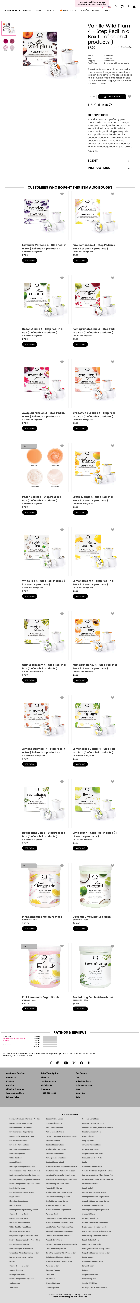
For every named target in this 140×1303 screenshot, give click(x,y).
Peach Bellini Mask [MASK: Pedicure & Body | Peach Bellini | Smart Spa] (54, 1240)
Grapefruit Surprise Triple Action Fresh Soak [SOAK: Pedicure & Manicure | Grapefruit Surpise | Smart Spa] (61, 1179)
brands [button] (51, 10)
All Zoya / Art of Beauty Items (94, 1287)
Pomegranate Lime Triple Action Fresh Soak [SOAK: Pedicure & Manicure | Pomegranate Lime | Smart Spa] (97, 1175)
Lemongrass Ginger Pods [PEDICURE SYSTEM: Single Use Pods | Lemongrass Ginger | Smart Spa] (19, 1149)
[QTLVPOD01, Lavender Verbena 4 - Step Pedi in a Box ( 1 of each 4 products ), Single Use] (45, 222)
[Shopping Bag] (134, 7)
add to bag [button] (109, 97)
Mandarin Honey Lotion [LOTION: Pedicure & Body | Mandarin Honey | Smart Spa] (92, 1244)
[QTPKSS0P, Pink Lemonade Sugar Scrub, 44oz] (45, 972)
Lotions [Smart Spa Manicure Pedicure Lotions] (85, 1270)
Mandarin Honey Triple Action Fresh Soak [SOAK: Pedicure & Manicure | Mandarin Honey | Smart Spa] (24, 1179)
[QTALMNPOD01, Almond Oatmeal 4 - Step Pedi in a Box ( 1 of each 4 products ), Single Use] (45, 726)
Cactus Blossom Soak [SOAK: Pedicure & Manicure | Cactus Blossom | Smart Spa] (55, 1162)
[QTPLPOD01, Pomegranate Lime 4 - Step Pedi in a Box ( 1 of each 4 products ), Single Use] (95, 306)
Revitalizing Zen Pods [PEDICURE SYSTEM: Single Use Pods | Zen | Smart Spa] (18, 1140)
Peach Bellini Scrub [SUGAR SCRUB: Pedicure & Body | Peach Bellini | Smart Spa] (54, 1188)
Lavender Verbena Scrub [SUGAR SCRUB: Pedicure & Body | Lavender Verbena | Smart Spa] (92, 1205)
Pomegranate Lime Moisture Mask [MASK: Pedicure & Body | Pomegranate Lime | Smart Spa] (96, 1231)
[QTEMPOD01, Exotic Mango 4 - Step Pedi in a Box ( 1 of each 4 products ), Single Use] (95, 474)
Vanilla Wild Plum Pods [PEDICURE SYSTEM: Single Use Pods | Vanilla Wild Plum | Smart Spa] (56, 1149)
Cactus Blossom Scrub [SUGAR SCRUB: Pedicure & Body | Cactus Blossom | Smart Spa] (19, 1214)
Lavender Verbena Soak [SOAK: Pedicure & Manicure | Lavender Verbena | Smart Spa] (92, 1166)
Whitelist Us (46, 1085)
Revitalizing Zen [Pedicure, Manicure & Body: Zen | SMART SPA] (89, 1279)
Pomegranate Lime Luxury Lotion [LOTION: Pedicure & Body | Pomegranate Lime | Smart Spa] (96, 1248)
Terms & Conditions (15, 1093)
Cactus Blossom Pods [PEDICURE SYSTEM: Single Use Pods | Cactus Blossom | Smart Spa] (55, 1145)
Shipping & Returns (15, 1089)
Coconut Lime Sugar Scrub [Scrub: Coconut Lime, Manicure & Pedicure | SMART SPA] (20, 1123)
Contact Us (11, 1077)
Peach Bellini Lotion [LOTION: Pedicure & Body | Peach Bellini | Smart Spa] (90, 1240)
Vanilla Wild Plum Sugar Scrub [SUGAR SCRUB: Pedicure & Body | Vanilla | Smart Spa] (59, 1192)
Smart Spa (80, 1093)
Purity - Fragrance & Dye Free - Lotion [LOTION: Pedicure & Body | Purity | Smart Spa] (61, 1244)
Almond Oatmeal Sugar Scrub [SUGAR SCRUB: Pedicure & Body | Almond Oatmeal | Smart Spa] (58, 1210)
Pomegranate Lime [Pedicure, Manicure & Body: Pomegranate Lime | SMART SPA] (17, 1274)
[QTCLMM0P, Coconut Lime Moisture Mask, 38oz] (95, 892)
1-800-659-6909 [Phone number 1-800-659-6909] (48, 1093)
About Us (45, 1077)
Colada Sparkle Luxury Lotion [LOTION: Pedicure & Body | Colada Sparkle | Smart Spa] (58, 1257)
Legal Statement (48, 1081)
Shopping (45, 1089)
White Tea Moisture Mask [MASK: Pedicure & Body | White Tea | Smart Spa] (20, 1227)
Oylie (78, 1097)
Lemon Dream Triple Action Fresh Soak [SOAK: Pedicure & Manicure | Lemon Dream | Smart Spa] (97, 1179)
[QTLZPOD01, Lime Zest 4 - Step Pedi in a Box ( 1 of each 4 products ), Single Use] (95, 810)
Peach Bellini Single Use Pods (21, 1136)
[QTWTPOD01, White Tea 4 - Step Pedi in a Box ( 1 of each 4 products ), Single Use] (45, 558)
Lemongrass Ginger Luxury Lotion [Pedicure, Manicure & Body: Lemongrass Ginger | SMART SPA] (23, 1210)
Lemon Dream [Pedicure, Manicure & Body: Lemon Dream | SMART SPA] (88, 1266)
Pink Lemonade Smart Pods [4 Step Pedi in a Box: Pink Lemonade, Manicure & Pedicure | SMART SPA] (20, 1128)
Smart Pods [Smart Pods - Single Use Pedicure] (51, 1279)
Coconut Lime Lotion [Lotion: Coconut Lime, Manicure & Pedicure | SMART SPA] (54, 1119)
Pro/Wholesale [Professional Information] (90, 10)
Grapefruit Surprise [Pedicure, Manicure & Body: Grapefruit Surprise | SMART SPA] (90, 1274)
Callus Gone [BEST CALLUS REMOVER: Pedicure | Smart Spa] (14, 1283)
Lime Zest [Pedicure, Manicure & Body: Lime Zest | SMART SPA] (50, 1274)
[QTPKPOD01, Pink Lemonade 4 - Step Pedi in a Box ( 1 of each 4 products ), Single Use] (95, 222)
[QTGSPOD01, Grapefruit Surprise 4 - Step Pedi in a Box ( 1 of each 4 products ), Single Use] (95, 390)
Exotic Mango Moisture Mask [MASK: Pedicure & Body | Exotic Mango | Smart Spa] (94, 1227)
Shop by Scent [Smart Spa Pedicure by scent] (88, 1140)
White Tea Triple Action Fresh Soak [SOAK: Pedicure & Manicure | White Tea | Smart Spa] (60, 1171)
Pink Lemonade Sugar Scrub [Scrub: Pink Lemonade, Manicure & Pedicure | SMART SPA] (21, 1132)
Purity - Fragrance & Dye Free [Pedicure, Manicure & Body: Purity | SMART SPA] (21, 1279)
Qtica (78, 1089)
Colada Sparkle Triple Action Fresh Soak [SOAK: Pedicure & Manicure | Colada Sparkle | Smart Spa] (24, 1171)
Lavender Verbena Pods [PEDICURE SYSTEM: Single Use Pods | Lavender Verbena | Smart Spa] (19, 1145)
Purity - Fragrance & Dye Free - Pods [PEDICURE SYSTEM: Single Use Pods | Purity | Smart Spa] (61, 1136)
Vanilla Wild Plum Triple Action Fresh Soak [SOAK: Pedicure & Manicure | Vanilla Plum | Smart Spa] (97, 1171)
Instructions (108, 167)
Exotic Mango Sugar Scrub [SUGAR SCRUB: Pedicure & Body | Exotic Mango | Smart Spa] (57, 1201)
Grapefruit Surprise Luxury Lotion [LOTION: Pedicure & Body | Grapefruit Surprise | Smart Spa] (96, 1253)
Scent (108, 160)
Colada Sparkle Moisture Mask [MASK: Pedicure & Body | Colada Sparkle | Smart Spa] (95, 1223)
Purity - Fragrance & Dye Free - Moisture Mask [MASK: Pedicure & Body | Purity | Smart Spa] (24, 1240)
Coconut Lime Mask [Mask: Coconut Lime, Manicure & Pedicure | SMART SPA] (90, 1119)
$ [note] (25, 255)
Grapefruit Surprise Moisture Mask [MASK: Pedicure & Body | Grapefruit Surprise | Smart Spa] (23, 1235)
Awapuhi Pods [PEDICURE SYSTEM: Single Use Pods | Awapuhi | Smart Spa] (88, 1136)
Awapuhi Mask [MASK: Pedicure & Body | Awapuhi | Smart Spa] (88, 1214)
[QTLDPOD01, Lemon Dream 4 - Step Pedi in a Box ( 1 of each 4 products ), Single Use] (95, 558)
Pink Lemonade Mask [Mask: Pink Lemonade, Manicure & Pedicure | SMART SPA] (55, 1132)
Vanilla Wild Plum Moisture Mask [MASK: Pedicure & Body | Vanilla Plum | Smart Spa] (60, 1227)
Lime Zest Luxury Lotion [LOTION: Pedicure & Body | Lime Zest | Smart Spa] (56, 1248)
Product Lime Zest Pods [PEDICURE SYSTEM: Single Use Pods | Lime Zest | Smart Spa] (92, 1158)
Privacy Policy (12, 1097)
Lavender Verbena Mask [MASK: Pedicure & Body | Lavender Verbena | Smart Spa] (19, 1223)
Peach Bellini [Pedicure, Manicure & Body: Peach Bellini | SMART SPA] (87, 1188)
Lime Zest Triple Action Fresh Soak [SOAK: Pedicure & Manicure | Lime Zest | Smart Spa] (60, 1175)
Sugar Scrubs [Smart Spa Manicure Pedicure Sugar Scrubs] (15, 1197)
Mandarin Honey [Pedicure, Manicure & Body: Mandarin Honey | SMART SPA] (53, 1140)
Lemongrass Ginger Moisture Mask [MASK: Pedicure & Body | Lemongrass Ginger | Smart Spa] (60, 1218)
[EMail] (106, 104)
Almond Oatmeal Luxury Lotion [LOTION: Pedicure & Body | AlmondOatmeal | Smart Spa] (59, 1261)
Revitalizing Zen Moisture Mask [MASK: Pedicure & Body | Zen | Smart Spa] (95, 1235)
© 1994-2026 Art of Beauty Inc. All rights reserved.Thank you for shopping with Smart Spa (70, 1296)
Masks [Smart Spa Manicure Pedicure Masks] (12, 1261)
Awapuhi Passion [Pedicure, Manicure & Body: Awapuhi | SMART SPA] (53, 1270)
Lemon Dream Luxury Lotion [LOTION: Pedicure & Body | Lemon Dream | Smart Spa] (21, 1257)
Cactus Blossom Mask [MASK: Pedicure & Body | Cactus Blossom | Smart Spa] (18, 1218)
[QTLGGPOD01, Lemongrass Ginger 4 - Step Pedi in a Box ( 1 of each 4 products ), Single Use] (95, 726)
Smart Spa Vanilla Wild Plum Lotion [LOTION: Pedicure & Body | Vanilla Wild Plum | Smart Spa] (61, 1253)
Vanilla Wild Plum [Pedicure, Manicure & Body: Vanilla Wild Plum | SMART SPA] (89, 1283)
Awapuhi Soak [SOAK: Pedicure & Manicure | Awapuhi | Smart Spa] (15, 1162)
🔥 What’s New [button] (68, 10)
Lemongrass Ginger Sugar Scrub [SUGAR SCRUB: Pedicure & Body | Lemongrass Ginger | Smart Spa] (95, 1210)
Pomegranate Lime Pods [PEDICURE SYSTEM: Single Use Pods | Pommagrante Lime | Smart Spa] (56, 1158)
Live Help (10, 1081)
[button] (17, 10)
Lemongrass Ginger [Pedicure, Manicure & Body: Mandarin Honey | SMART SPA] (90, 1218)
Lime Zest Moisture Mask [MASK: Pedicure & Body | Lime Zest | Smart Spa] (19, 1231)
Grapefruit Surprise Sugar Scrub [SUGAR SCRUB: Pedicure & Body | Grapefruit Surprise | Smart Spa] (95, 1201)
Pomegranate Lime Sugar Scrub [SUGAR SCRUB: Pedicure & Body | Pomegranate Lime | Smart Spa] (95, 1197)
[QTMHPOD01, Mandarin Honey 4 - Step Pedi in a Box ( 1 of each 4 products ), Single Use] (95, 642)
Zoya (78, 1077)
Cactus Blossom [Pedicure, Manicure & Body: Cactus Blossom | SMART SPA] (16, 1270)
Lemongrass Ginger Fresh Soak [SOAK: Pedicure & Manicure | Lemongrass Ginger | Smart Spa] (22, 1166)
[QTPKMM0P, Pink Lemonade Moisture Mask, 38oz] (45, 892)
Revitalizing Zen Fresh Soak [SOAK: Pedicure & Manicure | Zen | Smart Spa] (57, 1184)
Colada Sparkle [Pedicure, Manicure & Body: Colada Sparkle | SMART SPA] (52, 1287)
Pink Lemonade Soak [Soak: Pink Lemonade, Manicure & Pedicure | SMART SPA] (54, 1128)
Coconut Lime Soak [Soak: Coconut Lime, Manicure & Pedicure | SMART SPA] (54, 1123)
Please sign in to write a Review (14, 1040)
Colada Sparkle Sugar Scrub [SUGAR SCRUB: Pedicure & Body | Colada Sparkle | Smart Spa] (94, 1192)
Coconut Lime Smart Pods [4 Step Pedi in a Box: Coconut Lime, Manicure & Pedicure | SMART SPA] (93, 1123)
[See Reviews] (121, 47)
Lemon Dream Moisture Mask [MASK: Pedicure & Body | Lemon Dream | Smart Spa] (58, 1235)
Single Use (100, 58)
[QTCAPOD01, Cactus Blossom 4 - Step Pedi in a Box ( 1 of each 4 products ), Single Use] (45, 642)
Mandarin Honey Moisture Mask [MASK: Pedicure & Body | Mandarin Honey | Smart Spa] (59, 1231)
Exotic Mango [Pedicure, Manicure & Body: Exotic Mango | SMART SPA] (88, 1257)
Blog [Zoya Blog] (107, 10)
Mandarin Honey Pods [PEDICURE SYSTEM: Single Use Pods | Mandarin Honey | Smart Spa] (55, 1153)
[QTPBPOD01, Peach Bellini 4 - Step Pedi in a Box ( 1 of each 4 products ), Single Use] (45, 474)
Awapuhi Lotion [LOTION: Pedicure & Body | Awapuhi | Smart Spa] (52, 1266)
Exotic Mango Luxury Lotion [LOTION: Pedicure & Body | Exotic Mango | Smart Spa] (21, 1248)
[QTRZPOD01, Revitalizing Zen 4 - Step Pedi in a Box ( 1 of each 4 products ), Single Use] (45, 810)
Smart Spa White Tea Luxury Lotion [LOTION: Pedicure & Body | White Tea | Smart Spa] (24, 1253)
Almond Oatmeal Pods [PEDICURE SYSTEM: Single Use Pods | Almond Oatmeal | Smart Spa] (91, 1145)
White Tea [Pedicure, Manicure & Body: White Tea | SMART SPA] (13, 1287)
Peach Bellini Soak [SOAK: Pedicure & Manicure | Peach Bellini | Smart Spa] (17, 1188)
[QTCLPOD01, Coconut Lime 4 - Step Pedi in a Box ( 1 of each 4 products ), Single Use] (45, 306)
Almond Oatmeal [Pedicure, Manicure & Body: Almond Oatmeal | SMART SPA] (53, 1283)
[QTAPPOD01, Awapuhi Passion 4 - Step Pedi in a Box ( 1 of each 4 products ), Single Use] (45, 390)
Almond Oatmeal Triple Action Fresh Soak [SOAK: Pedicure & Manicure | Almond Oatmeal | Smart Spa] (61, 1166)
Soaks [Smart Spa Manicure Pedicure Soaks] (84, 1162)
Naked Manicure (83, 1081)
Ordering (10, 1085)
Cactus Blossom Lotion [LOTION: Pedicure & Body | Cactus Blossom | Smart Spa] (19, 1266)
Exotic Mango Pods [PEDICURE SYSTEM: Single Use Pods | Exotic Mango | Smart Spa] (17, 1153)
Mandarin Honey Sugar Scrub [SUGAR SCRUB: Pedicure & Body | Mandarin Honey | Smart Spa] (58, 1197)
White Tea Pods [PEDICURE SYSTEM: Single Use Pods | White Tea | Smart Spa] (15, 1158)
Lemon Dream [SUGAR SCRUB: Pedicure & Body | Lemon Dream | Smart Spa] (15, 1205)
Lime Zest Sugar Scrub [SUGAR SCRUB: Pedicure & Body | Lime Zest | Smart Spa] (18, 1201)
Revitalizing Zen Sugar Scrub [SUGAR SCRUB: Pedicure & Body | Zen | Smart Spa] (21, 1192)
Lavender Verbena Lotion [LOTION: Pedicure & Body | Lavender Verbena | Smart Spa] (92, 1261)
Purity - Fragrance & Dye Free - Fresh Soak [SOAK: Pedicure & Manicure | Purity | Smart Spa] (24, 1184)
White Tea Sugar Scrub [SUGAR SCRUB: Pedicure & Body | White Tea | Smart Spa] (55, 1205)
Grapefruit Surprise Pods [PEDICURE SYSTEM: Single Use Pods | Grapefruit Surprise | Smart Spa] (92, 1153)
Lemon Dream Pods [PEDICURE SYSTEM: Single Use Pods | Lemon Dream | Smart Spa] (90, 1149)
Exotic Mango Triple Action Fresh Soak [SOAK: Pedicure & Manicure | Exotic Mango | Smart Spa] (24, 1175)
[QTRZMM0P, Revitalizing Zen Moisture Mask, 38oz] (95, 972)
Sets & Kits (93, 151)
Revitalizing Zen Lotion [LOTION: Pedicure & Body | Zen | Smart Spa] (19, 1244)
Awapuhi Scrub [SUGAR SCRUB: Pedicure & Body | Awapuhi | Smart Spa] (52, 1214)
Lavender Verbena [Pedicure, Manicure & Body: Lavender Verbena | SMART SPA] (89, 1184)
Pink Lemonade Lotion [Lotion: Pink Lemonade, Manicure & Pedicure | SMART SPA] (91, 1132)
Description (98, 115)
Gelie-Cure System (84, 1085)
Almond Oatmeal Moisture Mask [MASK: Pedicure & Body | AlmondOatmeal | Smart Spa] (59, 1223)
